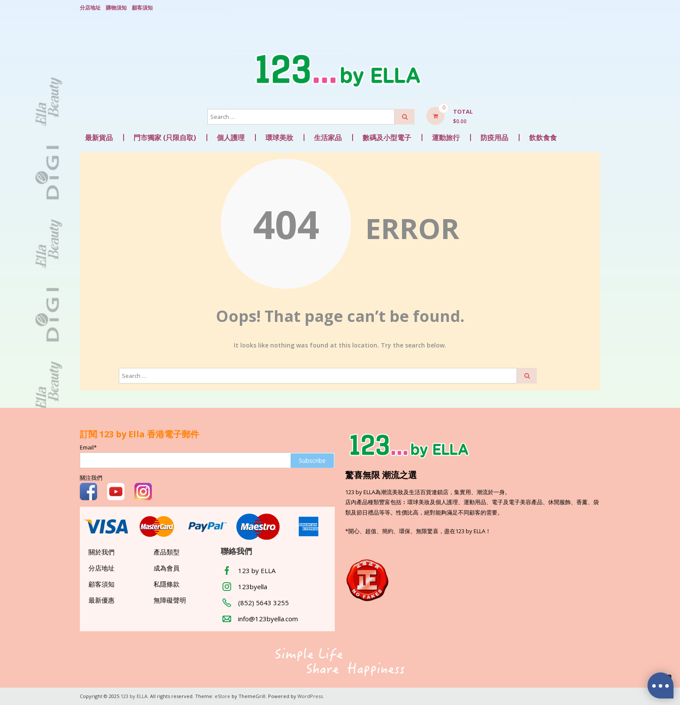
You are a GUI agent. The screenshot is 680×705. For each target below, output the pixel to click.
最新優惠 (101, 600)
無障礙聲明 (170, 600)
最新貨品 (99, 137)
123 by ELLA (256, 570)
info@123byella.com (268, 618)
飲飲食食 (543, 137)
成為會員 (167, 568)
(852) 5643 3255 (263, 602)
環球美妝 (279, 137)
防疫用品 (494, 137)
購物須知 (116, 7)
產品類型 (167, 552)
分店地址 (90, 7)
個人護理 (231, 137)
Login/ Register (596, 8)
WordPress (310, 696)
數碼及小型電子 (387, 137)
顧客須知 (142, 7)
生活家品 (328, 137)
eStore (222, 696)
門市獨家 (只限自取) (165, 137)
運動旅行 (446, 137)
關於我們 (101, 552)
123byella (252, 586)
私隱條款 (167, 584)
